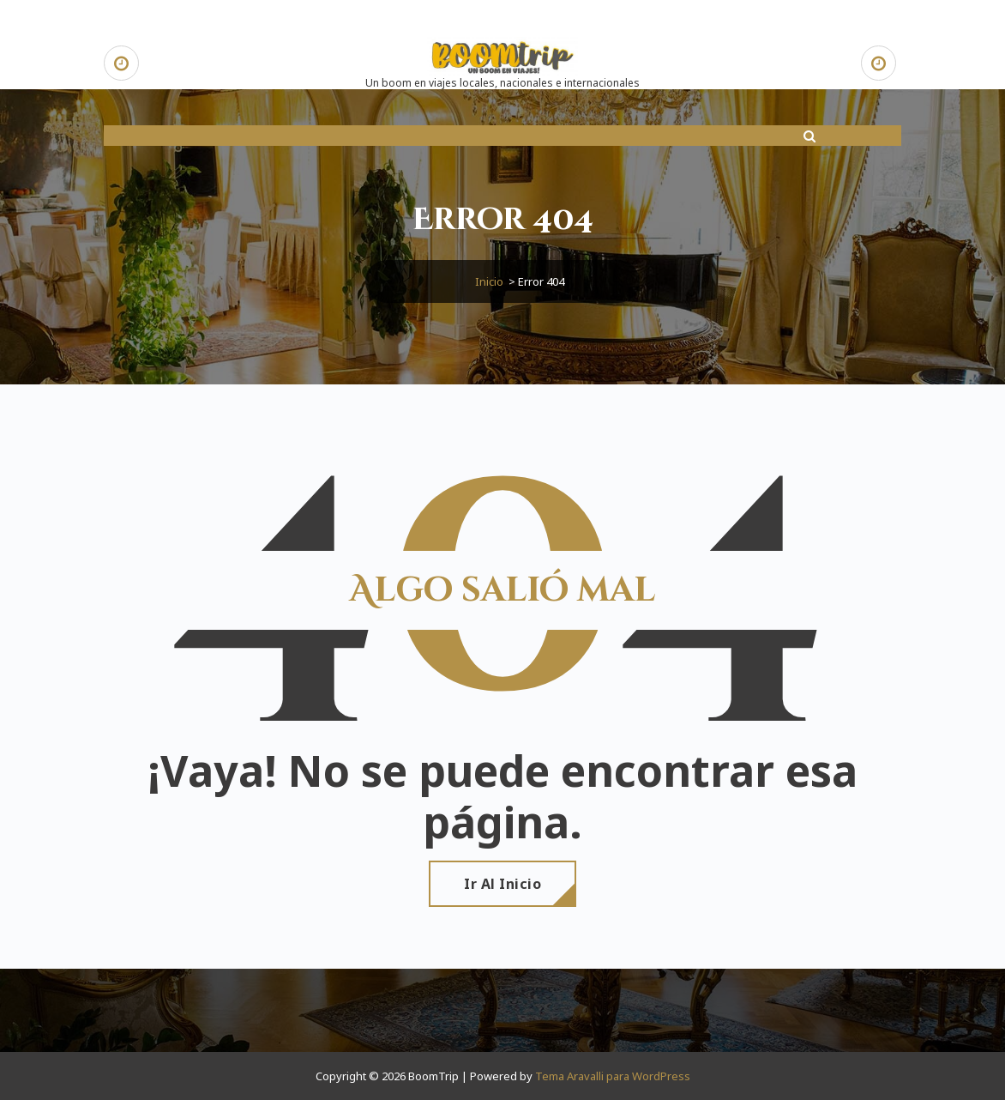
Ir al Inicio (502, 883)
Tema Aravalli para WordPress (612, 1076)
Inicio (489, 281)
